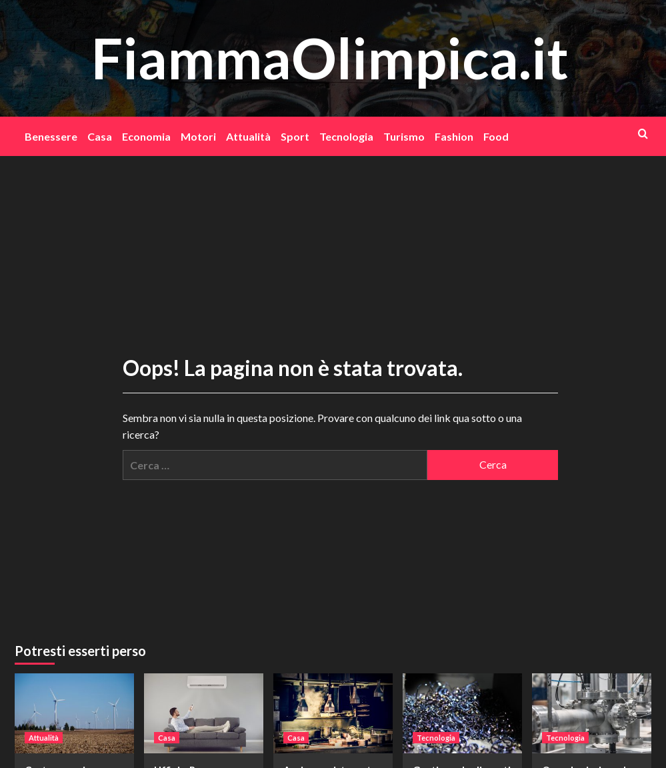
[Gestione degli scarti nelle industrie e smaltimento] (462, 713)
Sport (295, 136)
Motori (198, 136)
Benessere (51, 136)
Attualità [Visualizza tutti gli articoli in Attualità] (44, 737)
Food (496, 136)
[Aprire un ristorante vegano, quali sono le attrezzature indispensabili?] (333, 713)
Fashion (454, 136)
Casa (99, 136)
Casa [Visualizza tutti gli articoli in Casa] (166, 737)
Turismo (404, 136)
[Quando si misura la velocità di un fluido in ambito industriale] (591, 713)
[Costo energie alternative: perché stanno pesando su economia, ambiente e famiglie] (74, 713)
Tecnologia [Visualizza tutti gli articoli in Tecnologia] (436, 737)
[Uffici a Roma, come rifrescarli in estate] (203, 713)
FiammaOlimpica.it (330, 57)
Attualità (248, 136)
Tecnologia (346, 136)
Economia (146, 136)
